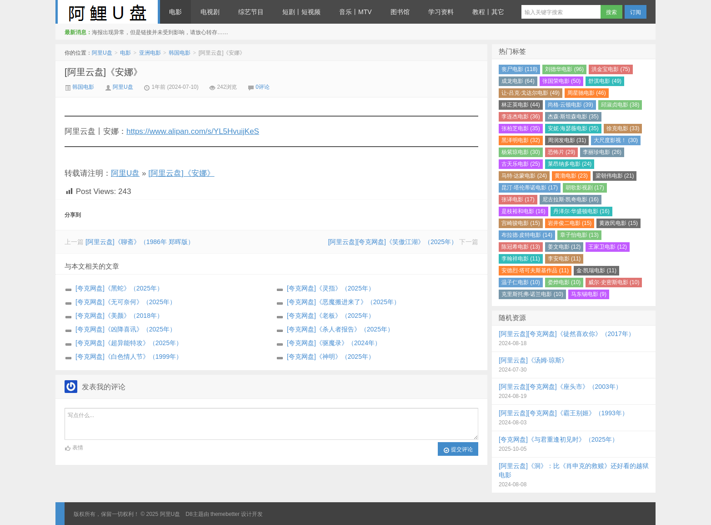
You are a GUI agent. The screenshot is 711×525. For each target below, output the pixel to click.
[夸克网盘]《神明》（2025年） (331, 356)
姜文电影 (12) (564, 247)
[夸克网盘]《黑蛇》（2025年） (119, 288)
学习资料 (441, 11)
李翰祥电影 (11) (520, 258)
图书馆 (400, 11)
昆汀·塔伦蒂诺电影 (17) (529, 187)
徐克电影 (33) (623, 128)
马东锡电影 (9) (588, 294)
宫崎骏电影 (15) (520, 223)
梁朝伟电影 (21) (615, 176)
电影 (175, 11)
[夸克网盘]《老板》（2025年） (331, 315)
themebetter (225, 514)
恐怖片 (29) (562, 152)
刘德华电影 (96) (564, 69)
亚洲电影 (150, 53)
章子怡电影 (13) (579, 235)
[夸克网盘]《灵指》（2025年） (331, 288)
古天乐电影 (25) (520, 164)
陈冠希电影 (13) (520, 247)
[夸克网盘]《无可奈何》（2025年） (125, 302)
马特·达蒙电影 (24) (524, 176)
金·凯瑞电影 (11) (596, 270)
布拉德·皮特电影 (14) (526, 235)
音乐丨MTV (355, 11)
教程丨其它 (488, 11)
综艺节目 (251, 11)
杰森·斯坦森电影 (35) (573, 116)
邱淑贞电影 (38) (620, 105)
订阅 (635, 12)
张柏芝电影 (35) (520, 128)
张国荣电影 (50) (561, 81)
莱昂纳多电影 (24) (570, 164)
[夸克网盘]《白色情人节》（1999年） (128, 356)
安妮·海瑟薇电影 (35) (573, 128)
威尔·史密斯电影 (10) (613, 282)
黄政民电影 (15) (618, 223)
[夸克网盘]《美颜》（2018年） (119, 315)
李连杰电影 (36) (520, 116)
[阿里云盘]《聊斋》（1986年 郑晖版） (139, 241)
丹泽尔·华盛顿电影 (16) (581, 211)
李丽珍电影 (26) (602, 152)
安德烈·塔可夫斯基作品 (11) (535, 270)
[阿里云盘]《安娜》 (103, 72)
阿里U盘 (107, 12)
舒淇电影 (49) (604, 81)
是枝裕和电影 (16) (523, 211)
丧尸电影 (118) (519, 69)
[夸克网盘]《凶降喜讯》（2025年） (125, 329)
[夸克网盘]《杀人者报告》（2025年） (340, 329)
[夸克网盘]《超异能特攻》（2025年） (128, 343)
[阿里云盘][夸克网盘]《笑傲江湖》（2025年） (392, 241)
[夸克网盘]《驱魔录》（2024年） (334, 343)
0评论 (262, 87)
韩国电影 (179, 53)
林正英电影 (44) (520, 105)
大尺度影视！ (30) (616, 140)
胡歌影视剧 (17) (585, 187)
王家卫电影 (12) (607, 247)
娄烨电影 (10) (564, 282)
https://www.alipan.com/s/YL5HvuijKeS (192, 131)
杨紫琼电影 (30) (520, 152)
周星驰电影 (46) (586, 93)
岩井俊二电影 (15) (570, 223)
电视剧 (210, 11)
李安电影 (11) (564, 258)
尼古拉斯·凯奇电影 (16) (570, 199)
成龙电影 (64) (518, 81)
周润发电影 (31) (567, 140)
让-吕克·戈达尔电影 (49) (530, 93)
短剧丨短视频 (301, 11)
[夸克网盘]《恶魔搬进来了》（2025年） (343, 302)
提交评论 (458, 450)
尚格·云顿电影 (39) (570, 105)
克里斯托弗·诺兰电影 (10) (532, 294)
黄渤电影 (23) (571, 176)
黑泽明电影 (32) (520, 140)
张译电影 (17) (518, 199)
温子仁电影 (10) (520, 282)
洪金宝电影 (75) (610, 69)
